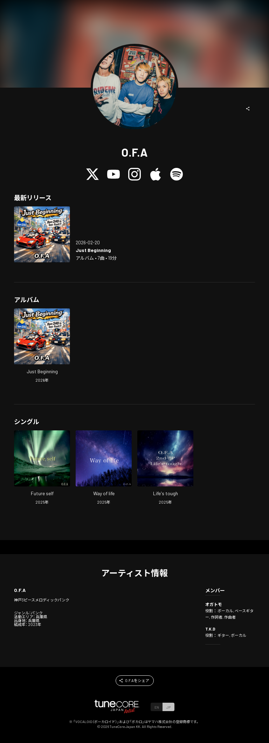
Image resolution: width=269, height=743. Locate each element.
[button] (248, 109)
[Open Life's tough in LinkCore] (165, 468)
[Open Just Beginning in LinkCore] (42, 234)
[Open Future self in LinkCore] (42, 468)
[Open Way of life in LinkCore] (104, 468)
